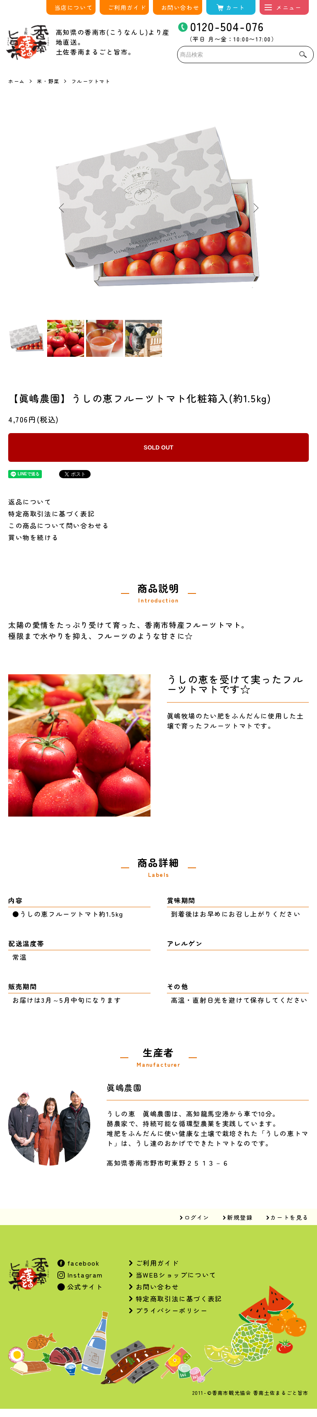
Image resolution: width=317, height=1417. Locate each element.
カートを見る (289, 1217)
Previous (62, 208)
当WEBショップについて (176, 1275)
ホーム (16, 81)
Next (255, 208)
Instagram (84, 1275)
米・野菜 (48, 81)
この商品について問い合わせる (58, 525)
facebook (82, 1263)
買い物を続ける (33, 537)
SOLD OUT (158, 447)
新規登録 (240, 1217)
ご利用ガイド (127, 7)
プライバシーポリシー (172, 1310)
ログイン (197, 1217)
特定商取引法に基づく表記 (51, 513)
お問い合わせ (180, 7)
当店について (74, 7)
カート (235, 7)
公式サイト (84, 1287)
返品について (30, 502)
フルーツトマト (90, 81)
